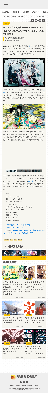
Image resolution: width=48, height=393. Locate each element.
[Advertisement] (13, 367)
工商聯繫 (35, 385)
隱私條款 (18, 385)
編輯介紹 (24, 385)
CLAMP (6, 239)
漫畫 (15, 239)
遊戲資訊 (15, 12)
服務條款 (12, 385)
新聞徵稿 (29, 385)
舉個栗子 (9, 40)
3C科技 (26, 12)
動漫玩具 (9, 16)
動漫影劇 (14, 16)
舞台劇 (31, 46)
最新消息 (5, 12)
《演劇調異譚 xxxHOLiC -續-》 (16, 227)
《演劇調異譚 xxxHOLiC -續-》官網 (17, 225)
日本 (11, 239)
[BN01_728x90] (24, 255)
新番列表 (35, 12)
